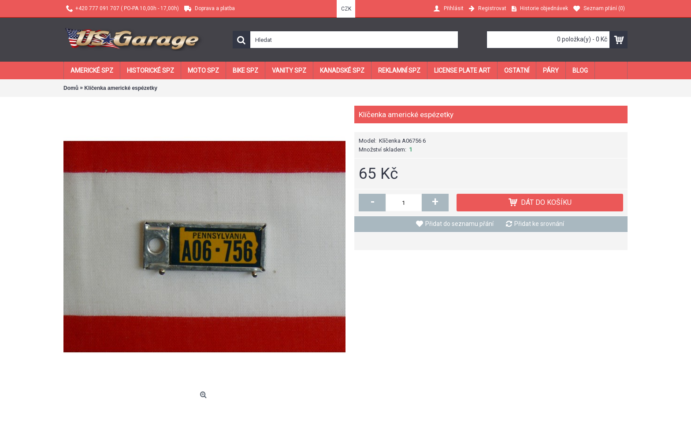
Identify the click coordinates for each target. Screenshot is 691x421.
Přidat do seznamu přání (459, 223)
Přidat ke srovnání (539, 223)
